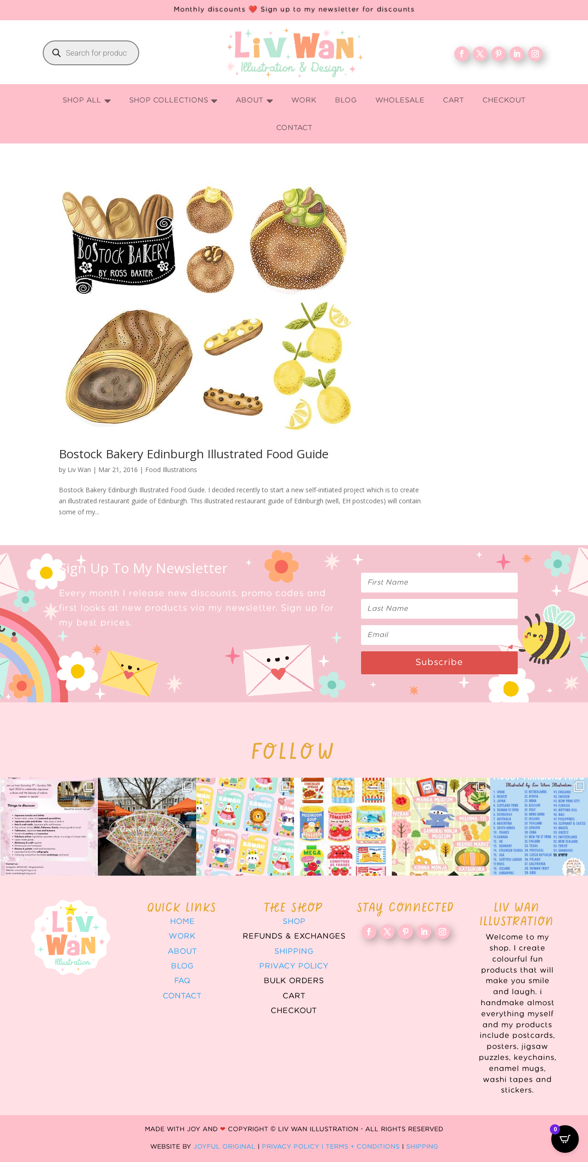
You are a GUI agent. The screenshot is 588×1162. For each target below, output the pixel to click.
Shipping (293, 951)
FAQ (182, 981)
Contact (182, 996)
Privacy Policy (293, 966)
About (182, 951)
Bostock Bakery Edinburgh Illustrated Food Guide (193, 453)
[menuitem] (87, 101)
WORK (182, 936)
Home (182, 921)
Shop (294, 921)
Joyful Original (224, 1147)
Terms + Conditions (363, 1147)
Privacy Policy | (294, 1147)
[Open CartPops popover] (565, 1139)
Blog (182, 966)
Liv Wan (79, 469)
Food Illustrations (171, 469)
